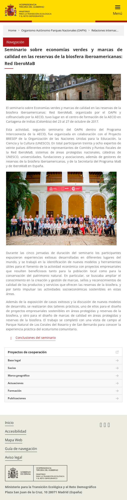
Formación (14, 391)
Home (12, 30)
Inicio (9, 422)
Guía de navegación (21, 448)
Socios (12, 368)
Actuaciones (15, 383)
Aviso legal (13, 457)
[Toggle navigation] (116, 10)
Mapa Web (13, 440)
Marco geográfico (18, 375)
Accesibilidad (15, 431)
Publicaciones (17, 398)
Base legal (14, 360)
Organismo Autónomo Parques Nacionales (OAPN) (53, 30)
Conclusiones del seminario (36, 338)
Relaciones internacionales (108, 30)
